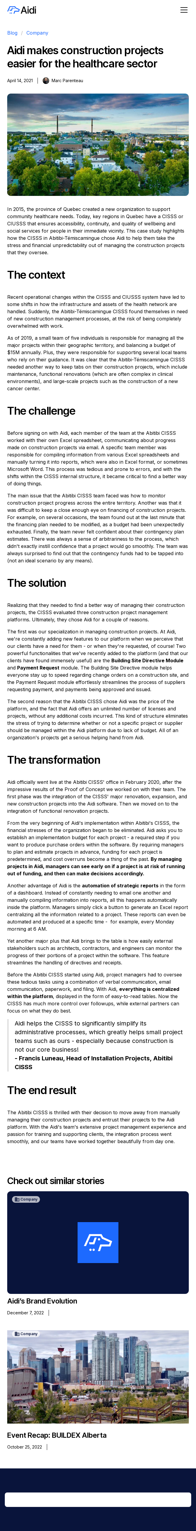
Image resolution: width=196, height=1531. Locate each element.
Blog (12, 33)
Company (37, 33)
